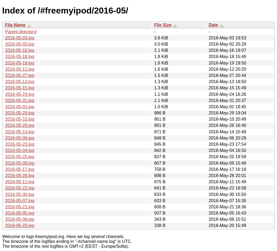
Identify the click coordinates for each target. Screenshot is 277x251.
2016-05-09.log (19, 163)
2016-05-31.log (19, 100)
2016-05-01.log (19, 106)
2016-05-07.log (19, 200)
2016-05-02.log (19, 44)
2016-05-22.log (19, 188)
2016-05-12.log (19, 69)
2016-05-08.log (19, 219)
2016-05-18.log (19, 56)
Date (213, 25)
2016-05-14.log (19, 132)
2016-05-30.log (19, 194)
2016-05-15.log (19, 88)
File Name (15, 25)
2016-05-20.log (19, 225)
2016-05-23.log (19, 144)
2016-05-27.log (19, 75)
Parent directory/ (21, 31)
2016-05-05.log (19, 213)
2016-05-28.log (19, 175)
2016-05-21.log (19, 207)
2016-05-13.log (19, 81)
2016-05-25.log (19, 156)
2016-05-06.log (19, 138)
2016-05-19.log (19, 63)
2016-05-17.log (19, 169)
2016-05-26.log (19, 125)
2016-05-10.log (19, 119)
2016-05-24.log (19, 94)
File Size (163, 25)
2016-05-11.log (19, 181)
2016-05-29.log (19, 113)
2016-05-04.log (19, 150)
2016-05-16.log (19, 50)
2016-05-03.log (19, 38)
